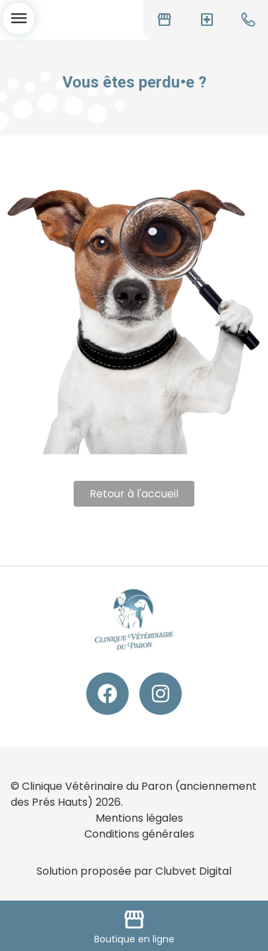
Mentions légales (139, 818)
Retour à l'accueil (134, 493)
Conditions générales (139, 834)
